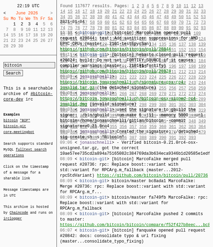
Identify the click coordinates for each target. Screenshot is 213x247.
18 (92, 11)
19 (99, 11)
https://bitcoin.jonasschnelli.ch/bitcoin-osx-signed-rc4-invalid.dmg (129, 101)
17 (85, 11)
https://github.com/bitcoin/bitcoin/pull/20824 (115, 71)
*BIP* (25, 120)
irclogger (12, 214)
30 (181, 11)
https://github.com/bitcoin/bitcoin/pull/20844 (115, 49)
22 (122, 11)
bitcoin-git (14, 126)
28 (166, 11)
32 (195, 11)
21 (114, 11)
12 (193, 6)
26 (151, 11)
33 (203, 11)
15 (70, 11)
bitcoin (10, 120)
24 (136, 11)
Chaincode (19, 208)
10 (178, 6)
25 (144, 11)
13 (200, 6)
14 (62, 11)
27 (158, 11)
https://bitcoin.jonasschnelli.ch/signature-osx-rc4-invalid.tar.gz (123, 85)
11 (186, 6)
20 (107, 11)
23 (129, 11)
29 (173, 11)
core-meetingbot (18, 131)
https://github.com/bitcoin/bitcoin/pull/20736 (152, 175)
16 (77, 11)
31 (188, 11)
